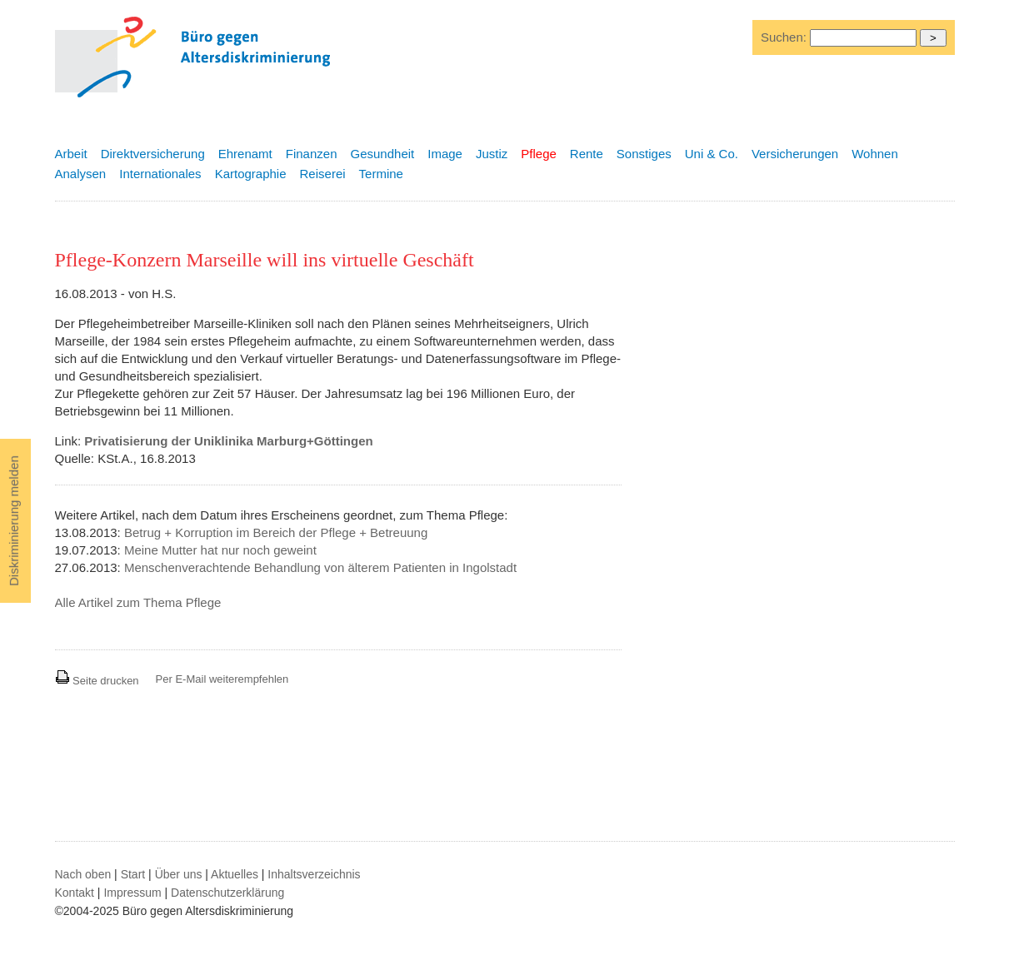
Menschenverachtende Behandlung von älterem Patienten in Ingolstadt (320, 567)
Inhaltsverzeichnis (313, 874)
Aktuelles (234, 874)
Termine (381, 174)
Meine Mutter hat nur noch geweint (220, 550)
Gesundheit (383, 154)
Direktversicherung (153, 154)
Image (444, 154)
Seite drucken (97, 680)
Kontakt (74, 892)
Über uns (178, 874)
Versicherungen (795, 154)
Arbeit (71, 154)
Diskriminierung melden (14, 520)
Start (133, 874)
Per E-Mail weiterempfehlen (222, 679)
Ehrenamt (245, 154)
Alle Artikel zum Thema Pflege (138, 602)
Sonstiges (644, 154)
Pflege (539, 154)
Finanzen (311, 154)
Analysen (81, 174)
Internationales (160, 174)
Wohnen (875, 154)
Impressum (132, 892)
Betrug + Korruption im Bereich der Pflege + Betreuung (275, 532)
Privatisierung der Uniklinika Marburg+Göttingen (228, 441)
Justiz (491, 154)
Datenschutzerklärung (227, 892)
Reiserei (323, 174)
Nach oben (83, 874)
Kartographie (251, 174)
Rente (586, 154)
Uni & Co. (711, 154)
